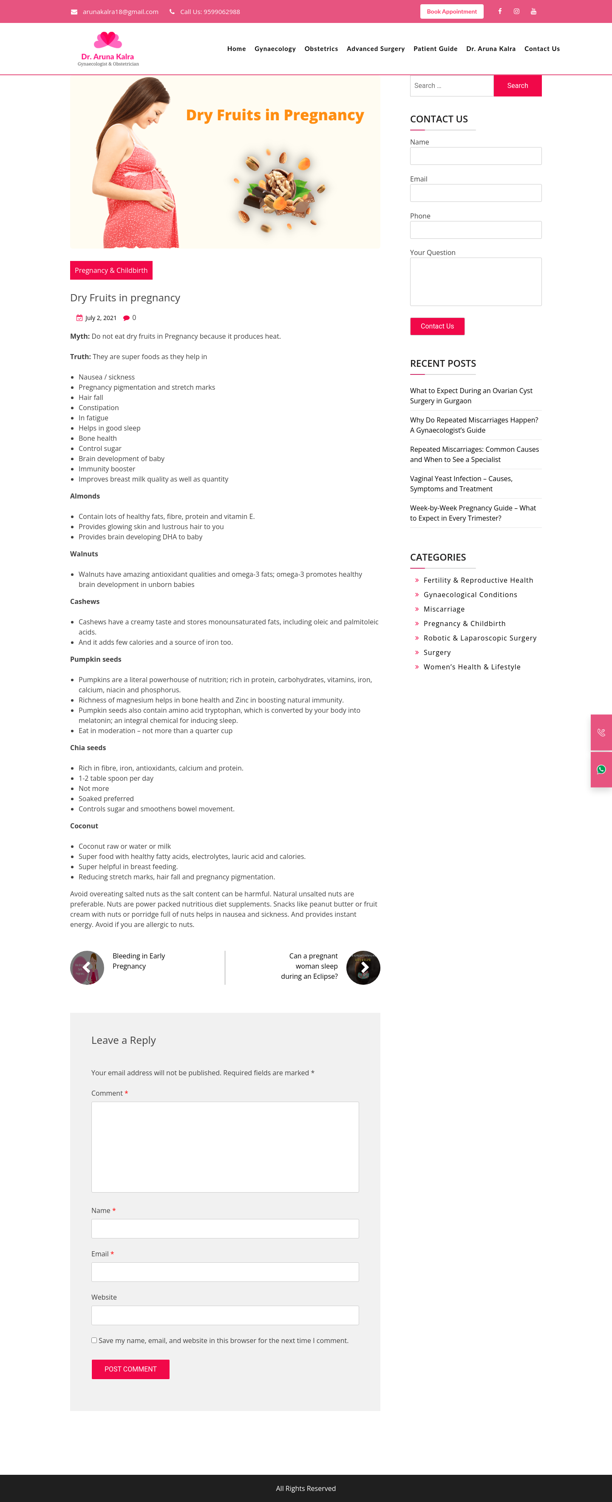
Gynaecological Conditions (471, 594)
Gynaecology (275, 48)
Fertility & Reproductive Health (478, 580)
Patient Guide (436, 48)
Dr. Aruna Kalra (491, 48)
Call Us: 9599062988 (205, 11)
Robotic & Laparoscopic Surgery (480, 638)
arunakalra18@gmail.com (115, 11)
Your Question (476, 278)
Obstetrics (321, 48)
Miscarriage (444, 609)
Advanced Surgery (376, 48)
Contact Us (542, 48)
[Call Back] (601, 732)
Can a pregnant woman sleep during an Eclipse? (309, 966)
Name (103, 1210)
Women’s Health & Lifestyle (472, 667)
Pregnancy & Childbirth (111, 270)
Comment (109, 1093)
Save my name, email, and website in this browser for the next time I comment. (223, 1340)
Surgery (437, 652)
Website (104, 1297)
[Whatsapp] (601, 770)
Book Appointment (452, 11)
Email (102, 1253)
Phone (476, 222)
